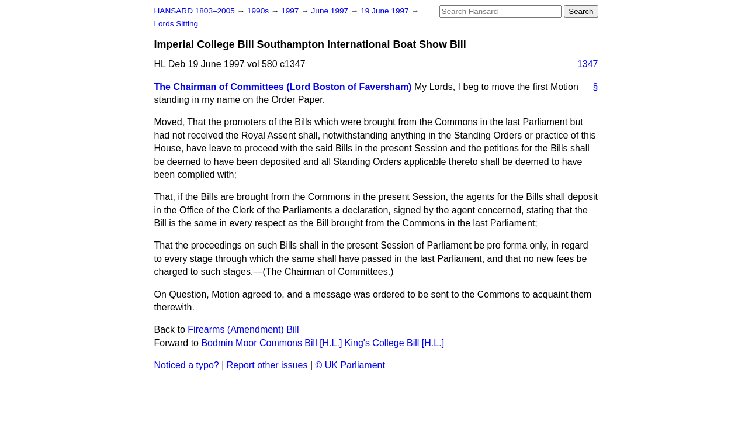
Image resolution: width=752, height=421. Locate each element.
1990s (259, 10)
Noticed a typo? (186, 365)
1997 (291, 10)
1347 (587, 64)
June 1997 (331, 10)
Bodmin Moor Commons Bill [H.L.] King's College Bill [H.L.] (322, 343)
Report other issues (267, 365)
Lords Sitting (176, 23)
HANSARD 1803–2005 (194, 10)
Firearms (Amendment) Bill (243, 329)
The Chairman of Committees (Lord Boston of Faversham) (283, 87)
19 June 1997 (386, 10)
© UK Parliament (350, 365)
